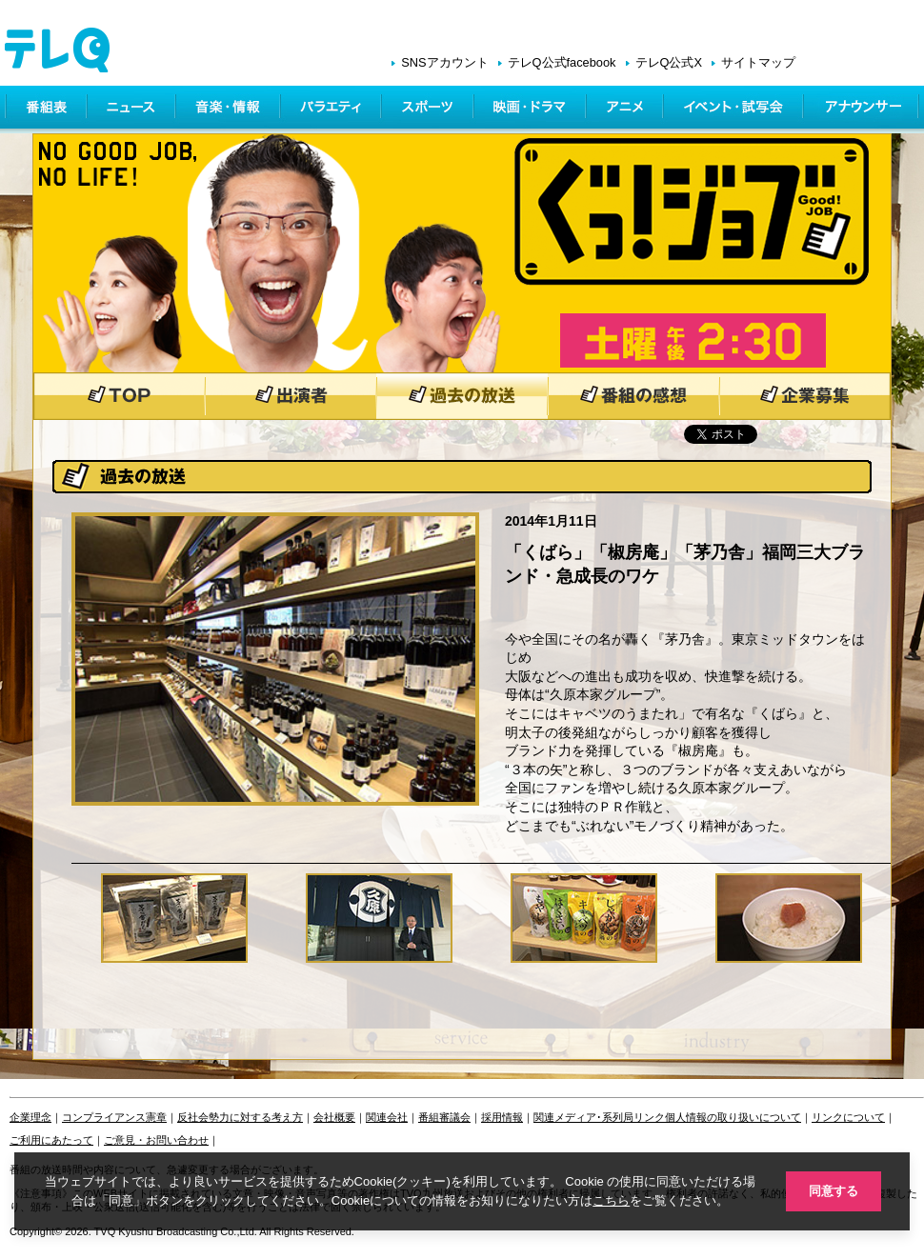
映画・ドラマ (531, 109)
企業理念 (30, 1117)
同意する (833, 1191)
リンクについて (848, 1117)
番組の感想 (633, 396)
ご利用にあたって (51, 1140)
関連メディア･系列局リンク (599, 1117)
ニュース (133, 109)
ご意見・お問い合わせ (156, 1140)
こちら (611, 1200)
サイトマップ (758, 62)
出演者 (290, 396)
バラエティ (332, 109)
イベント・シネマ (735, 109)
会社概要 (334, 1117)
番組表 (47, 109)
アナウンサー (862, 109)
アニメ (626, 109)
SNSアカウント (444, 62)
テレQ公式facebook (562, 62)
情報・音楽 (229, 109)
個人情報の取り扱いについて (733, 1117)
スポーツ (429, 109)
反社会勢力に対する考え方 (240, 1117)
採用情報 (502, 1117)
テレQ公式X (669, 62)
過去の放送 (462, 396)
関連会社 (387, 1117)
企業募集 (805, 396)
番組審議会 (444, 1117)
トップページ (119, 396)
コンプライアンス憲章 (114, 1117)
